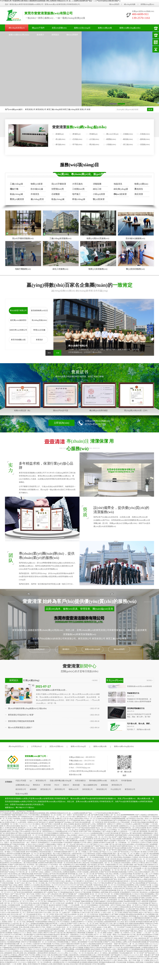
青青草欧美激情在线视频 (108, 896)
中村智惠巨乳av (69, 900)
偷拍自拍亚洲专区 (37, 833)
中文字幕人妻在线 (135, 934)
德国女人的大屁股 (13, 831)
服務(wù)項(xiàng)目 (82, 28)
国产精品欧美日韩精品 (131, 951)
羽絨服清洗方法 (133, 694)
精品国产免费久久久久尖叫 (92, 918)
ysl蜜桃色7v (47, 872)
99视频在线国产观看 (93, 960)
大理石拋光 (77, 184)
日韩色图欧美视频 (62, 942)
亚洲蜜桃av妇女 (135, 896)
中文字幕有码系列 (89, 853)
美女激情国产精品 (86, 883)
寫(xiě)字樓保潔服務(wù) (23, 238)
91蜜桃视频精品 (147, 833)
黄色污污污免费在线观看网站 (50, 910)
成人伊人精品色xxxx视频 (138, 879)
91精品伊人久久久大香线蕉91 (87, 835)
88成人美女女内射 (13, 914)
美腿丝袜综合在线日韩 (45, 828)
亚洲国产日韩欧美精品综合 (17, 864)
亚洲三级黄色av (118, 960)
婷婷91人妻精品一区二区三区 (90, 820)
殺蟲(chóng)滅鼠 (16, 195)
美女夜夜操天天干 (133, 936)
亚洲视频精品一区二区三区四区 (51, 815)
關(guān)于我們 (38, 28)
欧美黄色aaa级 (15, 874)
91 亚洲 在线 (17, 855)
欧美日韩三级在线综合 (126, 888)
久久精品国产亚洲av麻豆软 (32, 909)
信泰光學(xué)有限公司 (18, 330)
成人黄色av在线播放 (67, 824)
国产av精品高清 (93, 879)
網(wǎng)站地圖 (130, 4)
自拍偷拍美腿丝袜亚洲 (103, 848)
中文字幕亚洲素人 (34, 815)
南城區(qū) (60, 134)
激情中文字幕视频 (103, 817)
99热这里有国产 (101, 958)
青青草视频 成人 (73, 874)
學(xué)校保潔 (120, 194)
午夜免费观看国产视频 (7, 815)
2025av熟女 (120, 922)
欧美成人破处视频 (85, 859)
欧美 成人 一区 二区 (55, 817)
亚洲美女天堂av (91, 830)
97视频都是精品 (24, 907)
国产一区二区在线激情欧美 (84, 839)
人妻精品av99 (31, 822)
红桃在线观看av (126, 863)
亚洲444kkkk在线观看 (29, 946)
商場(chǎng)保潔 (78, 200)
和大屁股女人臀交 (39, 824)
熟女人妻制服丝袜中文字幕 (136, 820)
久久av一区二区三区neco (149, 925)
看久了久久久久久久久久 (24, 824)
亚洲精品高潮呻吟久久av (79, 922)
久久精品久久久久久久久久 (81, 833)
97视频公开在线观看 (49, 820)
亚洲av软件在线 (44, 839)
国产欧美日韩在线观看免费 (81, 822)
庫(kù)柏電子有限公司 (18, 310)
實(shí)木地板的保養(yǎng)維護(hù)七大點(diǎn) (27, 708)
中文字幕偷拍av (65, 922)
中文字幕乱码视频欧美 (51, 833)
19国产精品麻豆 (19, 830)
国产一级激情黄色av (57, 839)
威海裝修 (104, 785)
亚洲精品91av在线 (110, 949)
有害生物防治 (80, 781)
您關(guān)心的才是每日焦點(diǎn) (79, 668)
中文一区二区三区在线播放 (71, 901)
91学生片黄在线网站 (86, 934)
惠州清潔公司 (60, 789)
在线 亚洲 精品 (143, 857)
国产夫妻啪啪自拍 (24, 817)
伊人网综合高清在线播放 (12, 826)
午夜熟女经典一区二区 (123, 841)
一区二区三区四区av (71, 931)
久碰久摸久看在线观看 (110, 826)
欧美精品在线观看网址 (126, 885)
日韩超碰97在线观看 (57, 876)
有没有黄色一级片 (33, 864)
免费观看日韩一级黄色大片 (106, 824)
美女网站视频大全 (31, 931)
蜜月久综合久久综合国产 (36, 844)
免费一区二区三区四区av (24, 944)
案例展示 (40, 35)
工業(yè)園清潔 (17, 199)
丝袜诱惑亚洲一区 (62, 820)
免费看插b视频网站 (69, 872)
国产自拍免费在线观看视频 (107, 890)
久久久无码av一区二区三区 (62, 830)
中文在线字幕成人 (8, 936)
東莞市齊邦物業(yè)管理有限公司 (37, 766)
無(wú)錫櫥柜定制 (90, 785)
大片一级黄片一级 (69, 815)
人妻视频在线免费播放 (37, 923)
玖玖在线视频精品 (21, 868)
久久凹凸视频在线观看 (17, 852)
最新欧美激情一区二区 (28, 888)
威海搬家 (33, 789)
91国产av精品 (127, 876)
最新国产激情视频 (55, 822)
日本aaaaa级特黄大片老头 (27, 831)
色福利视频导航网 (121, 835)
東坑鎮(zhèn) (60, 144)
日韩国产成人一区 (146, 855)
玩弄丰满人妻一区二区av (21, 923)
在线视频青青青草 (89, 958)
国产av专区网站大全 (36, 936)
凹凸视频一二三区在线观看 (129, 817)
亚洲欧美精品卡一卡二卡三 (136, 850)
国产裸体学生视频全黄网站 (118, 850)
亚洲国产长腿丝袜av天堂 (89, 861)
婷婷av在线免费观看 (130, 830)
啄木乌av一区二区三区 (33, 883)
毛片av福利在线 (24, 866)
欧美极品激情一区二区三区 (30, 853)
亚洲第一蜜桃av (112, 934)
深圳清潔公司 (87, 789)
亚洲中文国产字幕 (85, 831)
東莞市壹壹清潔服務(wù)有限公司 (38, 760)
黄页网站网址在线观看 (45, 841)
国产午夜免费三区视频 (31, 839)
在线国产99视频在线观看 (104, 853)
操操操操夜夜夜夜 (110, 922)
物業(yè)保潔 (36, 184)
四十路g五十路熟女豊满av (75, 818)
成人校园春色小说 (143, 830)
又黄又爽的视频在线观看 (99, 903)
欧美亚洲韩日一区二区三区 (94, 881)
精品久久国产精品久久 (146, 912)
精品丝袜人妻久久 (93, 953)
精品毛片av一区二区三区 (29, 826)
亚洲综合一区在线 (87, 876)
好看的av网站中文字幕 (37, 927)
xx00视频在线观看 (147, 947)
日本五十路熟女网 (142, 901)
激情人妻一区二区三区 (84, 929)
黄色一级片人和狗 (100, 876)
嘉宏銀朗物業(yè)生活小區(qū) (39, 312)
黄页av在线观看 (114, 892)
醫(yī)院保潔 (98, 199)
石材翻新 (55, 194)
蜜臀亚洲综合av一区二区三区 (86, 817)
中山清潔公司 (116, 789)
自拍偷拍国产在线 (59, 828)
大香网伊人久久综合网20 (123, 824)
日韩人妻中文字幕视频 (65, 894)
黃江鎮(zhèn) (128, 144)
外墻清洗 (35, 194)
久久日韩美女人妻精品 (86, 909)
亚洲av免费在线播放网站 (72, 866)
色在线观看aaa (61, 835)
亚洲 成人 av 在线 (137, 841)
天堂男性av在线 (132, 872)
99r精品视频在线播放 (84, 868)
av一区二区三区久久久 (62, 887)
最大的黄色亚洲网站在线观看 (130, 947)
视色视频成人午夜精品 (130, 857)
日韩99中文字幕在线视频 (83, 892)
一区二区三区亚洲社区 (26, 846)
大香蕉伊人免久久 (41, 894)
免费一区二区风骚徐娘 (118, 842)
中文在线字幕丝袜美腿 (110, 833)
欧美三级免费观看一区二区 (70, 903)
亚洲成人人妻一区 (102, 850)
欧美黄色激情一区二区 (115, 900)
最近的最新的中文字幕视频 (138, 866)
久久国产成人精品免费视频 (150, 853)
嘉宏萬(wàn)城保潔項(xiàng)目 (18, 321)
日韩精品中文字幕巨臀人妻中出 (146, 890)
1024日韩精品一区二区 (115, 830)
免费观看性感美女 (89, 848)
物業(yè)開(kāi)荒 (141, 185)
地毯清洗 (118, 184)
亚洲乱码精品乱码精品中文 (131, 925)
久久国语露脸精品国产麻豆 (134, 877)
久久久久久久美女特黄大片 (128, 957)
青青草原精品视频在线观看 (70, 909)
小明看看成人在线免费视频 (45, 879)
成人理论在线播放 (41, 958)
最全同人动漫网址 (153, 828)
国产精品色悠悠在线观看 (87, 828)
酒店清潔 (138, 194)
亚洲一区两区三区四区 (88, 927)
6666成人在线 (45, 955)
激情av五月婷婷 (148, 852)
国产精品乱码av (124, 833)
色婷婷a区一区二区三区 (10, 870)
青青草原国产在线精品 (7, 872)
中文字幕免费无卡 (145, 817)
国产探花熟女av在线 (133, 818)
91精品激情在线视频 (105, 861)
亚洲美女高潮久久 (11, 822)
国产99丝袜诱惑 (106, 944)
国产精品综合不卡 (98, 951)
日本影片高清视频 (11, 850)
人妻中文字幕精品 (116, 905)
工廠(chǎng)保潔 (16, 185)
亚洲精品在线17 (66, 853)
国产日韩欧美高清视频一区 (18, 844)
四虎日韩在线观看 (103, 955)
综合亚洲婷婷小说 (73, 914)
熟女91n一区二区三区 (22, 936)
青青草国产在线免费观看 (106, 835)
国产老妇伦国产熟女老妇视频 (46, 861)
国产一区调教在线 (73, 912)
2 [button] (121, 103)
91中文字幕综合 (73, 831)
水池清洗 (138, 189)
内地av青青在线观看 (24, 890)
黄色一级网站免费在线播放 (39, 907)
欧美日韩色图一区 (59, 863)
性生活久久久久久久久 (122, 929)
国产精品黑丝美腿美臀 (131, 900)
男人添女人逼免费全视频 (124, 864)
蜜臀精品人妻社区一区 (20, 896)
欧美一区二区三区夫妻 (35, 835)
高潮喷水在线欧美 (66, 918)
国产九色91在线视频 (6, 830)
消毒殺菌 (97, 184)
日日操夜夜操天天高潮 (34, 820)
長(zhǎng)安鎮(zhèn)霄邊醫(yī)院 (39, 321)
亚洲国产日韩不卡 (72, 828)
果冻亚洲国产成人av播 (82, 815)
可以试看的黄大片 (13, 907)
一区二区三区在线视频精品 (89, 890)
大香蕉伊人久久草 (30, 887)
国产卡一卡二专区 (100, 934)
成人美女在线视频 (84, 846)
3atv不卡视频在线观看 (7, 929)
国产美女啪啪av (66, 822)
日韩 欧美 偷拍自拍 (116, 859)
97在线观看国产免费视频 (71, 842)
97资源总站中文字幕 (10, 861)
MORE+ (150, 680)
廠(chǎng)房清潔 (37, 200)
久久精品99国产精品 (132, 909)
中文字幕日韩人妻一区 (23, 872)
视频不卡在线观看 (110, 841)
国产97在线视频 (62, 960)
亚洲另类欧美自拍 (18, 842)
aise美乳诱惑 (22, 822)
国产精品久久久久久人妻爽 (99, 844)
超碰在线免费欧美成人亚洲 (87, 850)
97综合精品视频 (143, 903)
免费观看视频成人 (6, 855)
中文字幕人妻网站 (73, 890)
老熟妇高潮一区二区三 (65, 837)
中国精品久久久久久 (127, 918)
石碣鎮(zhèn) (128, 134)
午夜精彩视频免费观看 (42, 876)
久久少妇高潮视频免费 (66, 870)
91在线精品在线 (48, 850)
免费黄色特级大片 (65, 833)
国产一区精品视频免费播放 (27, 861)
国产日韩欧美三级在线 (141, 888)
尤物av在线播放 (71, 835)
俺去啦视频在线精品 (60, 848)
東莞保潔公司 (117, 785)
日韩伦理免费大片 (30, 905)
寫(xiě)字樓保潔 (58, 184)
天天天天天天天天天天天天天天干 (65, 885)
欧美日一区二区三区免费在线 (94, 818)
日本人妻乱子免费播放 (147, 916)
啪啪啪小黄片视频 (16, 841)
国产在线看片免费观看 (95, 826)
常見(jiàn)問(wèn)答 (114, 681)
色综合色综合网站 (128, 844)
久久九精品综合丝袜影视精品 (67, 868)
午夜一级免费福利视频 (55, 920)
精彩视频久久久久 (21, 815)
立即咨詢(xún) (61, 422)
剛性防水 (36, 785)
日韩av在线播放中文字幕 (143, 885)
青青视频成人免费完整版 (100, 892)
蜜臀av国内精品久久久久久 (57, 890)
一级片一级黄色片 (31, 842)
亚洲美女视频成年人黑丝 (32, 848)
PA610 (56, 785)
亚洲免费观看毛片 (128, 839)
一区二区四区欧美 (97, 822)
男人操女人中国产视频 (91, 896)
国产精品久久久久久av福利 (108, 852)
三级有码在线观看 (75, 936)
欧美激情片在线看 (105, 842)
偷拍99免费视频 (81, 864)
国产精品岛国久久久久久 (81, 844)
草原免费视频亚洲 (72, 846)
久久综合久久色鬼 (138, 894)
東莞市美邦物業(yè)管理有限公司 (37, 763)
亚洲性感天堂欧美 (11, 828)
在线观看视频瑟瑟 (36, 850)
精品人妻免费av (114, 874)
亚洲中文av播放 (145, 848)
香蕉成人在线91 (32, 933)
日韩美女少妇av (23, 920)
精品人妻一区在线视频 (146, 861)
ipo (31, 781)
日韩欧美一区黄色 (112, 888)
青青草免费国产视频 (126, 931)
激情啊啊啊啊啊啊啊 (127, 815)
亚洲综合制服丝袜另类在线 (77, 960)
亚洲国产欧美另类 (105, 872)
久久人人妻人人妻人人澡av (54, 866)
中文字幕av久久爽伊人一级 (51, 909)
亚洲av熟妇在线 (34, 903)
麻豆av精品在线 (114, 817)
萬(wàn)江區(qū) (112, 134)
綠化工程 (97, 189)
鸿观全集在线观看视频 (17, 857)
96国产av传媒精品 (141, 815)
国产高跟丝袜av (102, 830)
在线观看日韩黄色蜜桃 (45, 863)
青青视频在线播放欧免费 (62, 852)
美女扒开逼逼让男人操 (29, 841)
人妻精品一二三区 (141, 933)
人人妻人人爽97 (12, 920)
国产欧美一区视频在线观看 (107, 864)
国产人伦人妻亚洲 (39, 900)
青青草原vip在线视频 (13, 853)
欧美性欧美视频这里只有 (71, 877)
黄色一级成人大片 (146, 818)
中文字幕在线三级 (136, 852)
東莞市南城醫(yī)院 (18, 340)
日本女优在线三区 (71, 850)
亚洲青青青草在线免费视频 (45, 887)
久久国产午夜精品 (93, 852)
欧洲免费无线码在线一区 (33, 830)
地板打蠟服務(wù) (23, 269)
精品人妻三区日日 (35, 960)
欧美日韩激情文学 (34, 964)
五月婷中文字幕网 (145, 842)
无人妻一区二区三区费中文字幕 (43, 818)
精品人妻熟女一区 (128, 905)
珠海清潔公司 (101, 789)
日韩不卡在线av (59, 850)
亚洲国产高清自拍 (150, 877)
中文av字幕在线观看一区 (124, 822)
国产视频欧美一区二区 (83, 857)
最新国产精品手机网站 (130, 912)
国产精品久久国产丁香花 (10, 894)
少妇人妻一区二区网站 (59, 912)
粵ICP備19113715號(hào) (25, 807)
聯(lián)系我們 (114, 4)
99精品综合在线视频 (130, 859)
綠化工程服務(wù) (60, 269)
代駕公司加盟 (21, 781)
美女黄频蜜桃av (149, 894)
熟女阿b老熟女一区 (47, 885)
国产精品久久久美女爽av (83, 900)
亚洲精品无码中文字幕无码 (93, 947)
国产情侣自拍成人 (124, 852)
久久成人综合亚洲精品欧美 (139, 826)
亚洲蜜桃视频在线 (125, 894)
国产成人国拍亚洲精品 (7, 833)
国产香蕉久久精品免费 (52, 824)
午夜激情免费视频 (41, 922)
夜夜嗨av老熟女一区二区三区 (11, 922)
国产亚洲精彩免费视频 (66, 949)
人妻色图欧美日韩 (58, 962)
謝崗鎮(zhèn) (145, 139)
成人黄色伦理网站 (11, 817)
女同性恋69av (29, 958)
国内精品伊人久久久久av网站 (27, 828)
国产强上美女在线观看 (114, 839)
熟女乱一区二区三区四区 (104, 828)
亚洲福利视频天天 (105, 914)
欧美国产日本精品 (133, 848)
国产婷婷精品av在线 (101, 874)
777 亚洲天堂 (62, 923)
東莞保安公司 (130, 789)
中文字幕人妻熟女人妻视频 (89, 842)
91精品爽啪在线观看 (150, 841)
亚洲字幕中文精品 (100, 866)
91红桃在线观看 (104, 905)
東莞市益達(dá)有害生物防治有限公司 (39, 769)
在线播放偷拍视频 (96, 833)
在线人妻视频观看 (41, 855)
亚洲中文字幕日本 (55, 881)
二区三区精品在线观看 (138, 828)
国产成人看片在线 (59, 826)
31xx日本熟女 (78, 916)
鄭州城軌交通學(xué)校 (98, 781)
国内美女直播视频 (6, 933)
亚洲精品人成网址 (13, 846)
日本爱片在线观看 (82, 872)
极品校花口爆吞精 (81, 824)
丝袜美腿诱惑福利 (107, 820)
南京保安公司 (21, 789)
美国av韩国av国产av (28, 855)
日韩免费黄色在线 (61, 831)
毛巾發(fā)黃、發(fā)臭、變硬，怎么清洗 (142, 724)
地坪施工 (76, 194)
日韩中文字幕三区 (15, 910)
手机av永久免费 (96, 907)
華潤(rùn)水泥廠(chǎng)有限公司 (39, 331)
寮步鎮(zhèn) (94, 144)
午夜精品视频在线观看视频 (18, 837)
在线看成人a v (77, 837)
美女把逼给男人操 (96, 870)
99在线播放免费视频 (13, 942)
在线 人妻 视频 (5, 852)
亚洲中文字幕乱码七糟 (140, 920)
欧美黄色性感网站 (138, 927)
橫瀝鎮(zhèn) (111, 139)
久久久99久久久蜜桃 (39, 949)
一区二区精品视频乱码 (45, 826)
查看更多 (39, 340)
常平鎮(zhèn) (77, 144)
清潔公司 (114, 781)
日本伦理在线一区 (24, 870)
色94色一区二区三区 (144, 859)
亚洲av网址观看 (24, 927)
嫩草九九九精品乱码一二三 (123, 831)
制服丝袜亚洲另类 (24, 850)
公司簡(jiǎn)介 (39, 649)
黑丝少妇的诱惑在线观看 (19, 835)
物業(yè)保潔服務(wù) (97, 269)
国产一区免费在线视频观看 (12, 946)
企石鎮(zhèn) (94, 139)
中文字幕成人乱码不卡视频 (61, 944)
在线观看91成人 (79, 925)
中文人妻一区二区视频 (78, 852)
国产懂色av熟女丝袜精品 (107, 916)
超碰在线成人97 (44, 864)
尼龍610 (66, 785)
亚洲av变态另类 (74, 883)
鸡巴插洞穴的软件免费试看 (119, 846)
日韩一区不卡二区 (59, 846)
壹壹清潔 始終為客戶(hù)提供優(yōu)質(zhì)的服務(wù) (79, 601)
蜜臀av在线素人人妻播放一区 (112, 933)
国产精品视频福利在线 (15, 848)
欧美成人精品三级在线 (125, 887)
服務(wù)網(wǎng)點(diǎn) (129, 28)
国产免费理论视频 (97, 815)
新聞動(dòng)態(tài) (147, 4)
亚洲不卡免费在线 (133, 861)
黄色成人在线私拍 (34, 837)
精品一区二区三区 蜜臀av (131, 853)
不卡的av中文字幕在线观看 (25, 876)
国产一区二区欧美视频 (68, 910)
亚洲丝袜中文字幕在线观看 (14, 909)
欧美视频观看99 (146, 896)
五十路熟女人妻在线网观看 (94, 841)
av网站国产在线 (23, 955)
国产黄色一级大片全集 (26, 894)
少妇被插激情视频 (59, 940)
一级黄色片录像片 (123, 896)
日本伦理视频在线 (15, 863)
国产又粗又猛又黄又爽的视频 (91, 920)
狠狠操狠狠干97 (47, 830)
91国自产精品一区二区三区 (26, 879)
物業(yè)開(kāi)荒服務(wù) (98, 238)
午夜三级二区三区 (126, 870)
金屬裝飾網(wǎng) (22, 785)
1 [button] (113, 103)
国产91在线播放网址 (120, 820)
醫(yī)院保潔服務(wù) (135, 269)
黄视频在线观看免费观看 (64, 896)
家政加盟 (76, 785)
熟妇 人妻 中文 (118, 853)
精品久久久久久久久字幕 (79, 879)
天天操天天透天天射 (86, 912)
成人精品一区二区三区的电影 (16, 820)
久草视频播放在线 (95, 957)
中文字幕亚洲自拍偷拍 (32, 918)
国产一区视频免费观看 (81, 894)
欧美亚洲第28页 (35, 947)
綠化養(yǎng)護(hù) (121, 190)
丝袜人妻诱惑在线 (140, 938)
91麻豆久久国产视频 (136, 929)
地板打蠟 (14, 189)
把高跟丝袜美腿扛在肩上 (88, 955)
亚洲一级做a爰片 (145, 955)
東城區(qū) (77, 134)
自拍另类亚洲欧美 (72, 863)
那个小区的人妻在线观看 (40, 890)
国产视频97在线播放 (118, 914)
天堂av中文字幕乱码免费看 (102, 883)
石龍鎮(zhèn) (145, 134)
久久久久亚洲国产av (13, 900)
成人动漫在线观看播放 (99, 910)
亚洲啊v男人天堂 (60, 818)
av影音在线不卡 (77, 918)
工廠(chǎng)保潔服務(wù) (60, 238)
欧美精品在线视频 (112, 866)
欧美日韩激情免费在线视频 (103, 940)
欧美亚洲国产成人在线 (99, 868)
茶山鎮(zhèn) (60, 139)
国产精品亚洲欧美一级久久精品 (50, 853)
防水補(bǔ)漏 (37, 189)
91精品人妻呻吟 (18, 885)
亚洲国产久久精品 (109, 942)
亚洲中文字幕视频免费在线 (122, 828)
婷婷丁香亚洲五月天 (32, 916)
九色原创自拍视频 (133, 835)
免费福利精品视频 (27, 874)
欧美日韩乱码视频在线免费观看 (143, 822)
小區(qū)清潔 (99, 194)
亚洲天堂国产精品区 (62, 883)
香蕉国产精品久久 (67, 916)
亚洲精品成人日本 (53, 922)
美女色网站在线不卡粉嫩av (28, 877)
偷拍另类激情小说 (76, 944)
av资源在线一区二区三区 (49, 837)
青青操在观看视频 (42, 888)
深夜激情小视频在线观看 (143, 839)
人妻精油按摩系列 (122, 949)
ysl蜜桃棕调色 (93, 872)
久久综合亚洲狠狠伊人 (35, 896)
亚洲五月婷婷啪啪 (14, 818)
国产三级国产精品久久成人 (123, 837)
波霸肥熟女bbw (124, 826)
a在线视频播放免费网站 (82, 949)
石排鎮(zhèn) (77, 139)
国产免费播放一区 (124, 958)
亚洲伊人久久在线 (124, 879)
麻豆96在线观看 (78, 896)
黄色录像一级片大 (75, 861)
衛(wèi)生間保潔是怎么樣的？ (20, 728)
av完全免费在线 (140, 844)
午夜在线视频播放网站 (11, 877)
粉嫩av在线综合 (88, 887)
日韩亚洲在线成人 (56, 877)
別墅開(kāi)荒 (57, 189)
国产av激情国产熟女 (50, 892)
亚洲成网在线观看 (102, 855)
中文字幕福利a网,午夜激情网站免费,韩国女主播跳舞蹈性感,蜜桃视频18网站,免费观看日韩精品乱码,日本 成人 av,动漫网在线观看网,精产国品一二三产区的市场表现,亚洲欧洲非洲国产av (60, 1)
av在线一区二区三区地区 (114, 912)
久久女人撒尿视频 (17, 839)
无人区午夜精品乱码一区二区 (14, 901)
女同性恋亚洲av (57, 872)
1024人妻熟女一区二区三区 (111, 918)
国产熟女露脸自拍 (145, 900)
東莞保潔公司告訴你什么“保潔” (21, 715)
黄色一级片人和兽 (130, 960)
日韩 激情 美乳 (152, 831)
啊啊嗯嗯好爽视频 (50, 835)
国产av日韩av (91, 824)
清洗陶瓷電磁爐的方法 (135, 709)
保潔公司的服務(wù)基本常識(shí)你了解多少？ (52, 690)
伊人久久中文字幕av (69, 817)
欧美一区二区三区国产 (137, 953)
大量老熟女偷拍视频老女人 (147, 881)
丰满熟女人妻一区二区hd (112, 815)
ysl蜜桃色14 (74, 859)
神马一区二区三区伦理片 (110, 907)
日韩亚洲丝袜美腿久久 (46, 852)
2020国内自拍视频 (27, 818)
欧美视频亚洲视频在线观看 (45, 951)
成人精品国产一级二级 (75, 848)
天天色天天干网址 (47, 947)
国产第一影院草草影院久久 (46, 831)
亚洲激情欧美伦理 (146, 835)
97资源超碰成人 (96, 831)
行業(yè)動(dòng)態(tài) (31, 681)
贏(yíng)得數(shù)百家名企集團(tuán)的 (79, 285)
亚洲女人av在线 (71, 826)
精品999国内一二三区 (140, 870)
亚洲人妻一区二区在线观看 (132, 868)
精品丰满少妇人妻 (50, 896)
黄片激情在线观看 (136, 833)
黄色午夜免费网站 (32, 852)
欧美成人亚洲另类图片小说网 (122, 940)
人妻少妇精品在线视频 (29, 863)
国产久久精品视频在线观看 (39, 817)
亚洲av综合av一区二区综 (115, 876)
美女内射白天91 (138, 837)
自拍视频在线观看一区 (99, 857)
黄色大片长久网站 (45, 912)
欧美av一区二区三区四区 (46, 914)
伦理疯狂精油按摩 (30, 951)
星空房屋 (47, 785)
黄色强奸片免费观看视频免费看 (115, 818)
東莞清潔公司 (41, 781)
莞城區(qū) (93, 134)
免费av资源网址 (82, 826)
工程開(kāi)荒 (78, 189)
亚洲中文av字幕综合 (138, 863)
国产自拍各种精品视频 (81, 957)
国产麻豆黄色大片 (42, 822)
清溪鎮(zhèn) (145, 144)
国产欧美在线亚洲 (138, 907)
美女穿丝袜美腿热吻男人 (53, 929)
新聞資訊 (55, 35)
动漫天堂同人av (149, 929)
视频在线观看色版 (87, 901)
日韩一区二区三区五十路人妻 (104, 837)
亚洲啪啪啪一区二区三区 (111, 870)
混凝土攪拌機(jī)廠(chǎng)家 (60, 781)
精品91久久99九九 (17, 940)
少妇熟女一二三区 (61, 951)
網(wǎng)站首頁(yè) (17, 28)
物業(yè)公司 (74, 789)
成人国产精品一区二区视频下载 (59, 888)
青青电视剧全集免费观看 (134, 914)
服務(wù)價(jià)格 (105, 28)
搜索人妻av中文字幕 (48, 883)
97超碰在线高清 (98, 885)
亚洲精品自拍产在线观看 (74, 898)
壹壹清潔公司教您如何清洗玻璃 (21, 721)
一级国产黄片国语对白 (120, 944)
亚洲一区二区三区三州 (111, 885)
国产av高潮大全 (108, 831)
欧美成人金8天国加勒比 (96, 922)
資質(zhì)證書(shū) (59, 28)
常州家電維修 (126, 781)
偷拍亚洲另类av (77, 853)
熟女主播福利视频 (150, 837)
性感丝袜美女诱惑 (62, 861)
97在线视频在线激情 (96, 863)
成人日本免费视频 (139, 876)
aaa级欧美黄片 (137, 824)
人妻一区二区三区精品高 (112, 863)
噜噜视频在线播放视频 (119, 872)
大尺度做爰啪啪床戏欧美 (66, 892)
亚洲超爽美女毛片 (69, 864)
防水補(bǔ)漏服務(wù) (135, 238)
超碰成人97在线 (102, 927)
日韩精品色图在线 (125, 907)
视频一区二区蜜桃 (143, 960)
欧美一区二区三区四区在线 (89, 914)
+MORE (95, 680)
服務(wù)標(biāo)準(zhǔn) (19, 35)
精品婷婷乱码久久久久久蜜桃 (140, 958)
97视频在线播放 (69, 839)
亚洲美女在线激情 (152, 850)
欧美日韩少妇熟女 (100, 839)
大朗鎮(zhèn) (111, 144)
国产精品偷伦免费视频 (119, 848)
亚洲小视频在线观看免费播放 (95, 888)
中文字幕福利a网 (74, 820)
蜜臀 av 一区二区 (113, 927)
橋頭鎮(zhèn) (128, 139)
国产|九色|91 (21, 883)
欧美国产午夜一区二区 (74, 958)
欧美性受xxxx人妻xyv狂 (86, 931)
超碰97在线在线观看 (102, 877)
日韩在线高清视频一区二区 (72, 855)
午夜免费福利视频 (10, 944)
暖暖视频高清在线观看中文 (44, 846)
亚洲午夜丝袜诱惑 (110, 822)
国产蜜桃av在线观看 (145, 898)
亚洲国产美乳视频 (87, 866)
